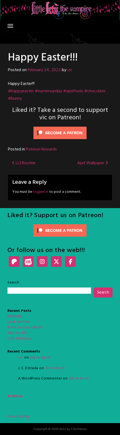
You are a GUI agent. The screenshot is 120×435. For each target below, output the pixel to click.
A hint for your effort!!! (25, 327)
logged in (40, 192)
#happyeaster (21, 91)
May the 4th (17, 333)
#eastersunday (48, 91)
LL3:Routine (24, 163)
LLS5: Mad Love (19, 339)
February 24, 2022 (44, 70)
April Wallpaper (92, 163)
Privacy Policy (18, 417)
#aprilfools (73, 91)
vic (69, 70)
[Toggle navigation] (10, 26)
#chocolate (94, 91)
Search (13, 282)
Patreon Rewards (41, 149)
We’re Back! (40, 358)
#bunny (15, 98)
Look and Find (18, 322)
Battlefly (14, 316)
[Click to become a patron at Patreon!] (60, 133)
